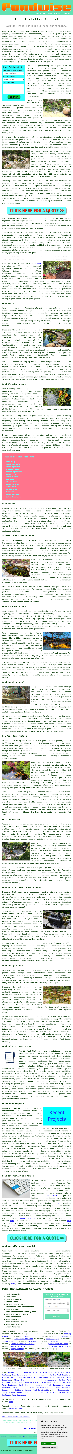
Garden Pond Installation (42, 1380)
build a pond (24, 1334)
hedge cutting (17, 1349)
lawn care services (24, 1339)
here (12, 1221)
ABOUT (50, 13)
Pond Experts (33, 1436)
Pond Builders (8, 1377)
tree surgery (52, 1339)
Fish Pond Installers (53, 1372)
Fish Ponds (17, 1383)
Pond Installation (39, 1388)
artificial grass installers (54, 1346)
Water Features (57, 1377)
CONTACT (57, 13)
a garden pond (51, 513)
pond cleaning (64, 416)
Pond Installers (55, 1385)
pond (21, 140)
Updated (25, 1436)
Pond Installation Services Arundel (27, 1289)
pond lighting (24, 662)
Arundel (38, 264)
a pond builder (59, 1138)
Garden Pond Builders (60, 1375)
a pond (5, 62)
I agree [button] (44, 1443)
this (69, 1221)
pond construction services (15, 1099)
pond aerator (40, 895)
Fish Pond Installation (53, 1383)
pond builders (17, 286)
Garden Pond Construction (37, 1390)
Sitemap (3, 1436)
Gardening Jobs (15, 1409)
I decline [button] (52, 1443)
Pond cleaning (38, 443)
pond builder (48, 49)
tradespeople (53, 1349)
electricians (8, 1341)
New (20, 1436)
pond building (36, 232)
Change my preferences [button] (49, 1447)
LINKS (44, 13)
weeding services (59, 1341)
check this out (27, 1218)
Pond (4, 264)
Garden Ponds (14, 1372)
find (10, 1251)
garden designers (62, 1336)
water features (58, 78)
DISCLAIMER (66, 13)
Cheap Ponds (20, 1380)
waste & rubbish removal (23, 1344)
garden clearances (32, 1336)
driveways (32, 1341)
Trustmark (57, 1203)
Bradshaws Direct (48, 1196)
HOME (37, 13)
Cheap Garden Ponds (32, 1372)
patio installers (19, 1346)
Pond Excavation (19, 1375)
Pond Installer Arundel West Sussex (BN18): (23, 31)
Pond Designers (25, 1377)
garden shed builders (58, 1344)
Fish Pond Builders (38, 1375)
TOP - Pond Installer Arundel (16, 1417)
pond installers (53, 291)
